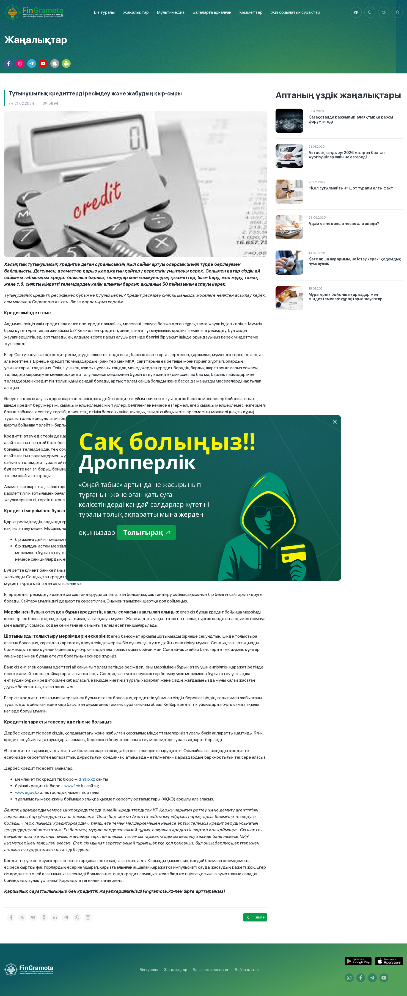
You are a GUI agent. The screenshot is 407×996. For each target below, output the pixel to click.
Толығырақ (146, 532)
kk (356, 12)
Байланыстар (247, 969)
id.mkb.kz (86, 779)
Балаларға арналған (211, 969)
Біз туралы (104, 12)
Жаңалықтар (136, 12)
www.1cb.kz (75, 785)
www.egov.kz (27, 792)
